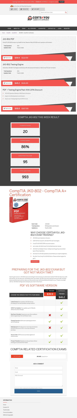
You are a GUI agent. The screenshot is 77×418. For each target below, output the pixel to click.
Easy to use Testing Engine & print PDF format (16, 95)
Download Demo (37, 205)
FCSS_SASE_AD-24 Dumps (32, 406)
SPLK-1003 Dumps (56, 399)
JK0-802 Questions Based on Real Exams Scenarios (18, 90)
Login (16, 9)
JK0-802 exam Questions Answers (43, 179)
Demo (23, 25)
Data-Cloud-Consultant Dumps (9, 406)
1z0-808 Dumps (32, 396)
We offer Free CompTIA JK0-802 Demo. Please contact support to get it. (49, 201)
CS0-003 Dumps (20, 401)
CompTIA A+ (14, 29)
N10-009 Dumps (32, 401)
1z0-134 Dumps (43, 396)
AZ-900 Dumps (67, 396)
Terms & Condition (7, 359)
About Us (16, 25)
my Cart (37, 9)
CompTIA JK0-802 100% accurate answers (46, 184)
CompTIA (8, 29)
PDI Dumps (54, 396)
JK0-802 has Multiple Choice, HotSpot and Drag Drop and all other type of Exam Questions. (50, 191)
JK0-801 (39, 304)
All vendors (32, 25)
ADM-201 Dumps (8, 396)
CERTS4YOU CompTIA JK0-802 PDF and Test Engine (48, 182)
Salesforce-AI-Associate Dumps (55, 402)
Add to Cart (8, 54)
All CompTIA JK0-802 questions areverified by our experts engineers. (49, 196)
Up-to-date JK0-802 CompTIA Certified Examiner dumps (49, 187)
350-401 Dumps (67, 399)
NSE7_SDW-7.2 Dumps (67, 402)
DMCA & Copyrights (8, 362)
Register (26, 9)
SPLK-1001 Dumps (44, 399)
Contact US (6, 354)
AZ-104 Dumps (8, 401)
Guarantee (41, 25)
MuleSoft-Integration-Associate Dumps (20, 407)
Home (9, 25)
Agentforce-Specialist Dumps (55, 406)
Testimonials (6, 357)
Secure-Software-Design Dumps (67, 406)
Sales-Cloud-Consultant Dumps (20, 397)
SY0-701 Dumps (44, 401)
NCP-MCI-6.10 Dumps (43, 406)
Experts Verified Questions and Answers (15, 93)
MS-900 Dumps (32, 399)
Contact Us (51, 25)
